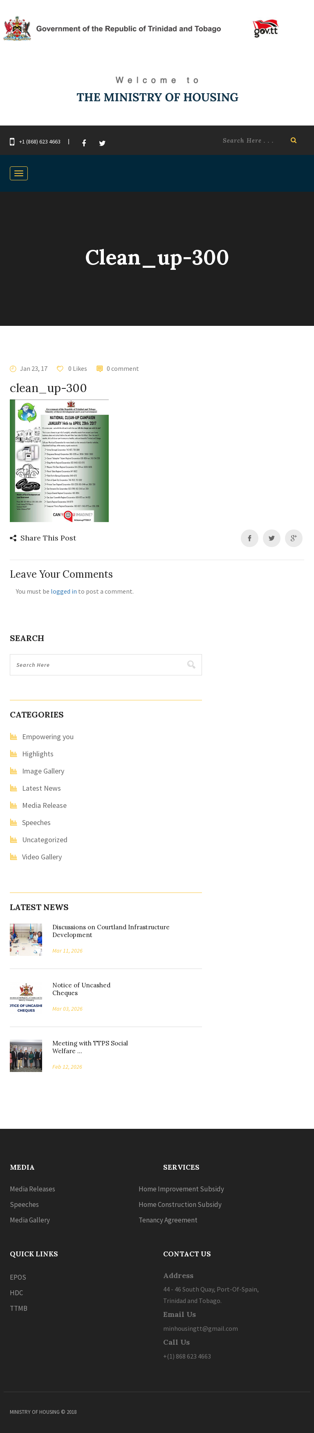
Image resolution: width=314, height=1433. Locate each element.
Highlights (38, 753)
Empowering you (48, 736)
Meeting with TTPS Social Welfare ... (90, 1047)
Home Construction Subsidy (180, 1204)
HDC (16, 1292)
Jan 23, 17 (33, 368)
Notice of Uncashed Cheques (81, 989)
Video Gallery (42, 856)
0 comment (123, 368)
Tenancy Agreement (168, 1219)
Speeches (36, 822)
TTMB (18, 1308)
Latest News (41, 788)
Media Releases (32, 1188)
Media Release (44, 805)
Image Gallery (43, 771)
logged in (64, 591)
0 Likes (77, 368)
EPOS (18, 1277)
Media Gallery (30, 1219)
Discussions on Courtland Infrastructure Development (111, 931)
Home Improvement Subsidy (181, 1188)
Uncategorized (44, 839)
